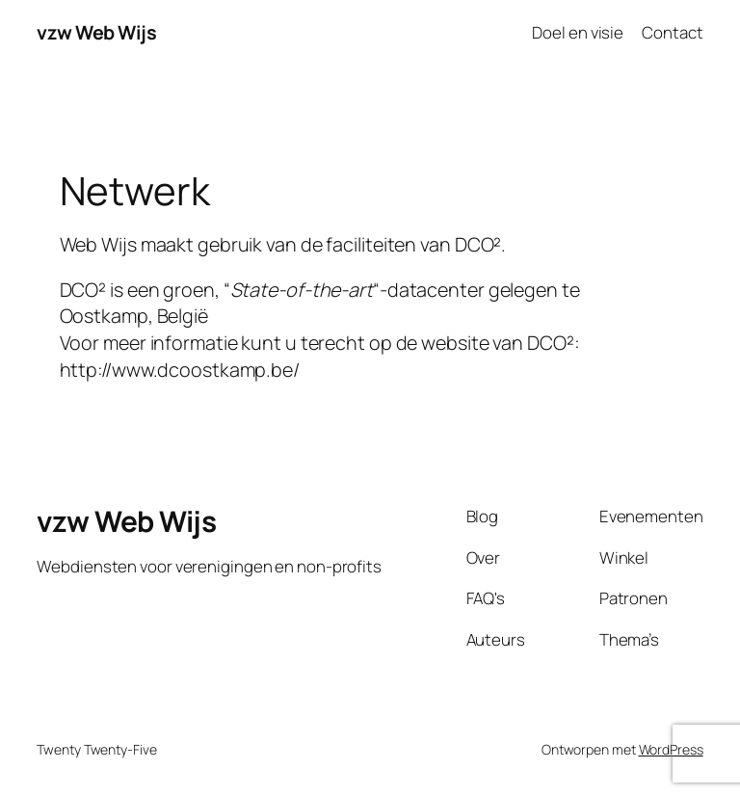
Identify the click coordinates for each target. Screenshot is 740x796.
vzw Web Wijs (96, 32)
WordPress (671, 749)
